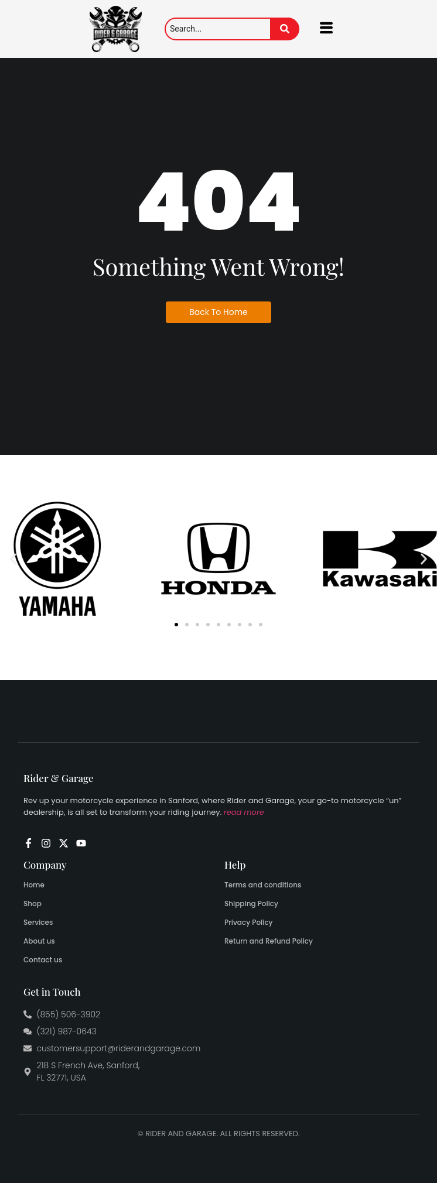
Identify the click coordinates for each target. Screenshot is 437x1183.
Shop (32, 903)
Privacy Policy (248, 922)
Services (38, 922)
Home (34, 885)
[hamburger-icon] (326, 29)
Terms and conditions (262, 885)
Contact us (42, 960)
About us (39, 941)
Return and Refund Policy (268, 941)
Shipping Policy (251, 903)
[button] (13, 558)
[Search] (217, 29)
